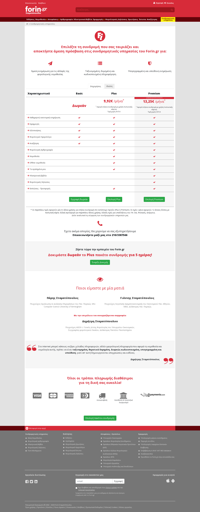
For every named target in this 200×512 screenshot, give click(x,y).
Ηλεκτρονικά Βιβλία (83, 19)
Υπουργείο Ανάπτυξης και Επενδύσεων (118, 466)
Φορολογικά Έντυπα (73, 450)
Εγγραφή (158, 3)
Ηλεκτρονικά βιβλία (37, 175)
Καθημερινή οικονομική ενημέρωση (44, 117)
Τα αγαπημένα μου (37, 169)
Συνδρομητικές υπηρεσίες (168, 19)
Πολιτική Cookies (110, 507)
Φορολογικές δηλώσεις (39, 182)
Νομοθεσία (41, 19)
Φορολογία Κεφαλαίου (112, 460)
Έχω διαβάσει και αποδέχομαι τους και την (100, 488)
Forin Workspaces (34, 451)
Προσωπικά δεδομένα (94, 507)
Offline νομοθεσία (36, 162)
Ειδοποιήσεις (34, 130)
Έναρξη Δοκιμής (100, 262)
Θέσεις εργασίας (125, 507)
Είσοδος (169, 3)
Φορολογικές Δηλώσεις (116, 19)
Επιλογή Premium (154, 199)
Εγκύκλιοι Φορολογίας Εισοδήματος (117, 441)
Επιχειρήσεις (95, 86)
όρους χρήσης (111, 487)
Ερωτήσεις (133, 19)
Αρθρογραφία (66, 19)
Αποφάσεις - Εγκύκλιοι (110, 434)
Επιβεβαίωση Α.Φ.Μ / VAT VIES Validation (156, 451)
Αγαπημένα (70, 441)
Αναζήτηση (152, 19)
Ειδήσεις (30, 19)
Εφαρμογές (98, 19)
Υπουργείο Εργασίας (111, 463)
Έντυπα (142, 19)
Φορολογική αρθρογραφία (38, 441)
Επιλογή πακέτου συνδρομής (100, 418)
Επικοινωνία (31, 3)
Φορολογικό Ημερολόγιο (40, 137)
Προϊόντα (41, 507)
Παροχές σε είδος (147, 441)
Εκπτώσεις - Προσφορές (39, 188)
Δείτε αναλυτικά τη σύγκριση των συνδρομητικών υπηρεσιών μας (100, 215)
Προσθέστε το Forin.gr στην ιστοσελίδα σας (157, 457)
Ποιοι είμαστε (59, 507)
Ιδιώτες (109, 86)
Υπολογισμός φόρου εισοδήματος (154, 438)
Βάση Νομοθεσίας (35, 438)
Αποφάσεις (53, 19)
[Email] (94, 481)
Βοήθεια (41, 3)
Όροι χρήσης (30, 507)
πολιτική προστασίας (86, 490)
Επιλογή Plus (114, 199)
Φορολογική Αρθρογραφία (40, 150)
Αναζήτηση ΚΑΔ (147, 454)
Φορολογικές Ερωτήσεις (75, 444)
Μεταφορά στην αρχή (37, 428)
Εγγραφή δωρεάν (79, 199)
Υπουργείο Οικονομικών (112, 438)
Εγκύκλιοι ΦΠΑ (108, 457)
